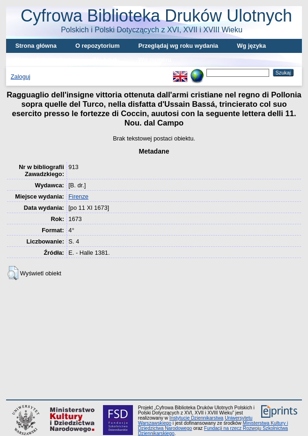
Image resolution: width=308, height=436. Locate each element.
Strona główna (36, 45)
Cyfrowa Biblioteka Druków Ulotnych (156, 20)
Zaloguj (20, 76)
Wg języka (251, 45)
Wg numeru (155, 59)
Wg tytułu (105, 59)
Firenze (78, 196)
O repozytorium (97, 45)
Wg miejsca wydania (44, 59)
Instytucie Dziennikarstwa (196, 418)
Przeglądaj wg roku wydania (179, 45)
